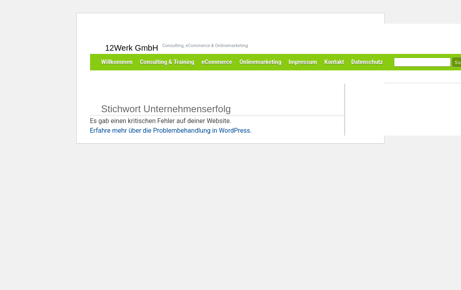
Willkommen (117, 62)
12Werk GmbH (131, 47)
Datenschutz (367, 62)
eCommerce (216, 62)
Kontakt (334, 62)
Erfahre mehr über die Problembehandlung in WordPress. (171, 130)
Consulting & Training (167, 62)
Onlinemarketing (260, 62)
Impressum (303, 62)
